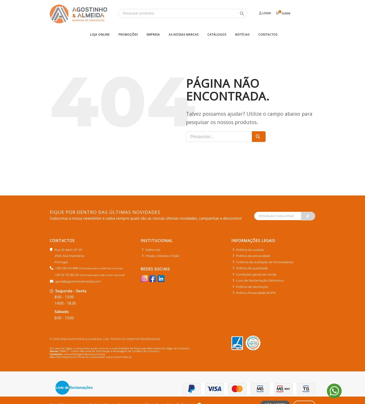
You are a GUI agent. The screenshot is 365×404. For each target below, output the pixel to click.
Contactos (267, 35)
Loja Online (100, 35)
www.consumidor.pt (119, 357)
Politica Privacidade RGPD (256, 293)
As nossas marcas (184, 35)
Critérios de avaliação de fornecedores (264, 262)
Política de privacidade (253, 256)
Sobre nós (152, 250)
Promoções (128, 35)
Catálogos (216, 35)
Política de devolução (252, 287)
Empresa (153, 35)
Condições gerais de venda (256, 274)
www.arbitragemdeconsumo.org (84, 354)
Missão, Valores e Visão (162, 256)
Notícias (242, 35)
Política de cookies (250, 250)
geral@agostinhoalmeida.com (78, 281)
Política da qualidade (252, 268)
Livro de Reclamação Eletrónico (260, 280)
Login (265, 13)
